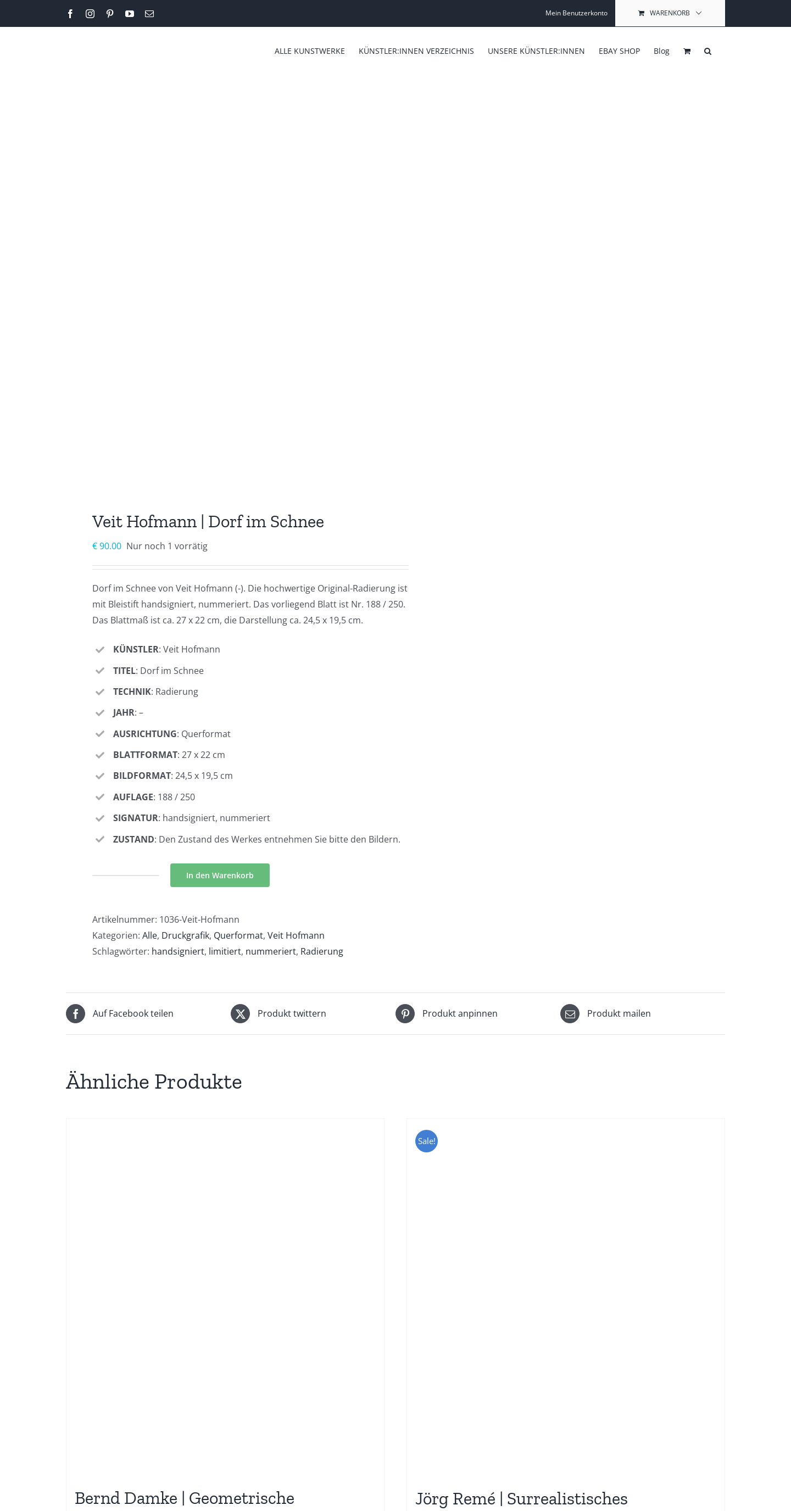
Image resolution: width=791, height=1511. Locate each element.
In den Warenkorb (220, 875)
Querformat (238, 935)
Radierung (321, 951)
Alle (149, 935)
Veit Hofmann (296, 935)
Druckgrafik (185, 935)
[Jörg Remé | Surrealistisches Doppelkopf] (566, 1297)
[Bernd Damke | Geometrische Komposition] (225, 1297)
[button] (707, 50)
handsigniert (178, 951)
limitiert (225, 951)
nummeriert (271, 951)
